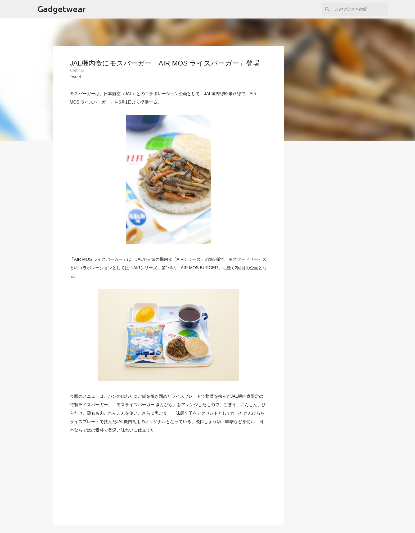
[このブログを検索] (360, 9)
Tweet (75, 77)
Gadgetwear (61, 9)
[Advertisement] (168, 476)
